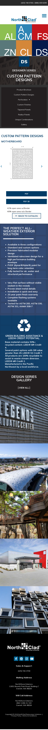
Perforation (24, 100)
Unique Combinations (24, 119)
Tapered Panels (24, 110)
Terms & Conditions (30, 716)
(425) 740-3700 (27, 3)
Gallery (24, 124)
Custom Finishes (24, 105)
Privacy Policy (16, 716)
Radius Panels (24, 114)
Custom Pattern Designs (24, 95)
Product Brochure (24, 90)
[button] (44, 15)
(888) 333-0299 (41, 3)
